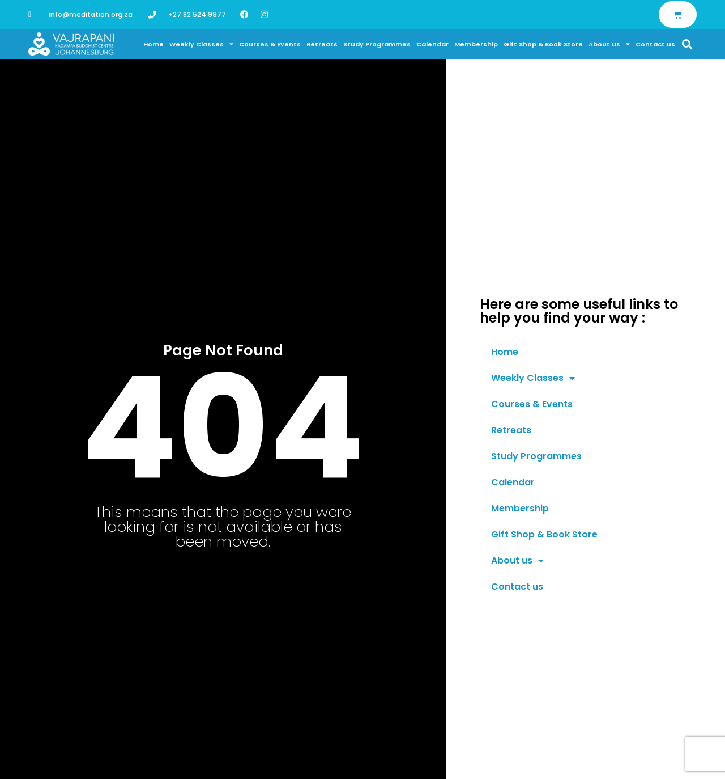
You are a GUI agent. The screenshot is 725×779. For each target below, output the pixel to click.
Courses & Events (270, 44)
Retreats (322, 44)
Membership (476, 44)
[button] (687, 44)
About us (609, 44)
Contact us (655, 44)
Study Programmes (377, 44)
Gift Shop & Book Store (543, 44)
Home (153, 44)
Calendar (432, 44)
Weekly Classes (201, 44)
